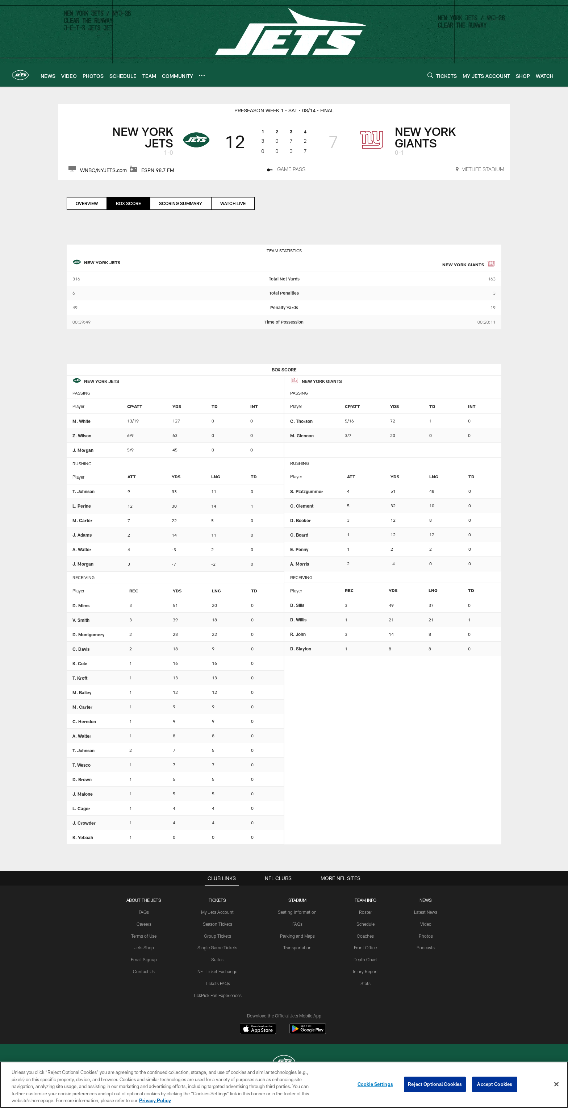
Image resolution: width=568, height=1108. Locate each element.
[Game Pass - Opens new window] (286, 170)
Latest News (425, 912)
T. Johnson (83, 491)
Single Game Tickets (217, 947)
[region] (284, 1085)
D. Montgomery (88, 634)
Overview (87, 203)
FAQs (144, 912)
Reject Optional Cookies (435, 1084)
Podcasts (426, 947)
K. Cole (79, 663)
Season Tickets (217, 923)
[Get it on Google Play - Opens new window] (307, 1032)
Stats (365, 983)
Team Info (365, 900)
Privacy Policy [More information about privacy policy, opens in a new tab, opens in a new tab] (155, 1100)
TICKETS (217, 900)
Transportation (297, 947)
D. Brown (82, 779)
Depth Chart (365, 959)
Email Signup (144, 959)
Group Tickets (217, 935)
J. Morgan (82, 450)
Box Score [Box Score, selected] (128, 203)
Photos (426, 935)
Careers (144, 923)
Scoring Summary (180, 203)
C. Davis (80, 648)
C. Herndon (84, 721)
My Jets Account (217, 912)
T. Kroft (79, 677)
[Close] (556, 1084)
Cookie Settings (375, 1084)
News (425, 900)
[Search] (430, 75)
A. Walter (81, 549)
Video (425, 923)
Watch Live (233, 203)
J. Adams (82, 534)
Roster (365, 912)
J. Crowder (84, 822)
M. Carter (82, 520)
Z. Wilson (81, 435)
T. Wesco (81, 764)
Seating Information (297, 912)
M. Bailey (81, 692)
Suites (217, 959)
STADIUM (297, 900)
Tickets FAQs (217, 983)
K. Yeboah (82, 837)
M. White (81, 421)
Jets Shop (144, 947)
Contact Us (144, 971)
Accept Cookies (494, 1084)
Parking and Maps (297, 935)
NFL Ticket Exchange (217, 971)
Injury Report (365, 971)
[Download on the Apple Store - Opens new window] (257, 1030)
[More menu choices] (202, 75)
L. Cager (81, 808)
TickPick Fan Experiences (217, 995)
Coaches (365, 935)
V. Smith (80, 619)
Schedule (365, 923)
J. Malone (82, 793)
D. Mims (80, 605)
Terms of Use (143, 935)
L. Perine (81, 505)
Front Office (365, 947)
